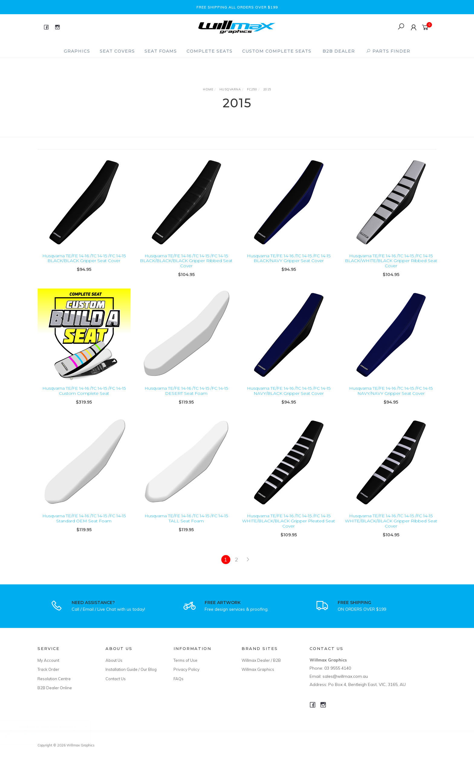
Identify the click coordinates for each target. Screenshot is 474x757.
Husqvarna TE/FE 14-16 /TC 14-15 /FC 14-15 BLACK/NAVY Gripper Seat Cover (288, 258)
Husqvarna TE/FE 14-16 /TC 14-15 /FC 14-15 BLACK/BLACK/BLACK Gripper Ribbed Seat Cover (186, 261)
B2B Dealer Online (54, 687)
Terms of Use (185, 660)
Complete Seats (209, 51)
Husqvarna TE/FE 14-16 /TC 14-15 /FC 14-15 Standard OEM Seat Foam (84, 523)
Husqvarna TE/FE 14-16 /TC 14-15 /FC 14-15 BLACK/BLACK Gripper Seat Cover (84, 258)
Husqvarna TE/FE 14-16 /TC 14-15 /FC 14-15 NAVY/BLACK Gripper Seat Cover (288, 396)
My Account (48, 660)
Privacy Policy (187, 669)
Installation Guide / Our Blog (131, 669)
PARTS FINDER (388, 51)
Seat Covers (117, 51)
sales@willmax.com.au (345, 676)
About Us (114, 660)
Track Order (48, 669)
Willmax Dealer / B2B (261, 660)
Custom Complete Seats (276, 51)
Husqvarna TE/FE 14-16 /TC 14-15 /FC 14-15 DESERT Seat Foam (186, 396)
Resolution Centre (54, 678)
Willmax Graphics (258, 669)
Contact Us (116, 678)
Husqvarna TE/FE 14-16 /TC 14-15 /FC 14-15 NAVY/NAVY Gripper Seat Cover (391, 396)
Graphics (77, 51)
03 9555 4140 (337, 668)
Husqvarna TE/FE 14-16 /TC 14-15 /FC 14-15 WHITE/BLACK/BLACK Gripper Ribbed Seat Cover (391, 526)
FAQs (178, 678)
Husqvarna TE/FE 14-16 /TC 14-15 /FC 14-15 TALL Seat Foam (186, 523)
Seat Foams (160, 51)
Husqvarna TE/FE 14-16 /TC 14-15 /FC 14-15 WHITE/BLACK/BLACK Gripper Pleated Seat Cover (288, 526)
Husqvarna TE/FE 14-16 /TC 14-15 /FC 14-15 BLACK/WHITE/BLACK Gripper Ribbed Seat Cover (391, 261)
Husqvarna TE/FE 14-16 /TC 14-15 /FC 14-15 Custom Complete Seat (84, 396)
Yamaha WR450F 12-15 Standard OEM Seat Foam (58, 732)
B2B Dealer (339, 51)
